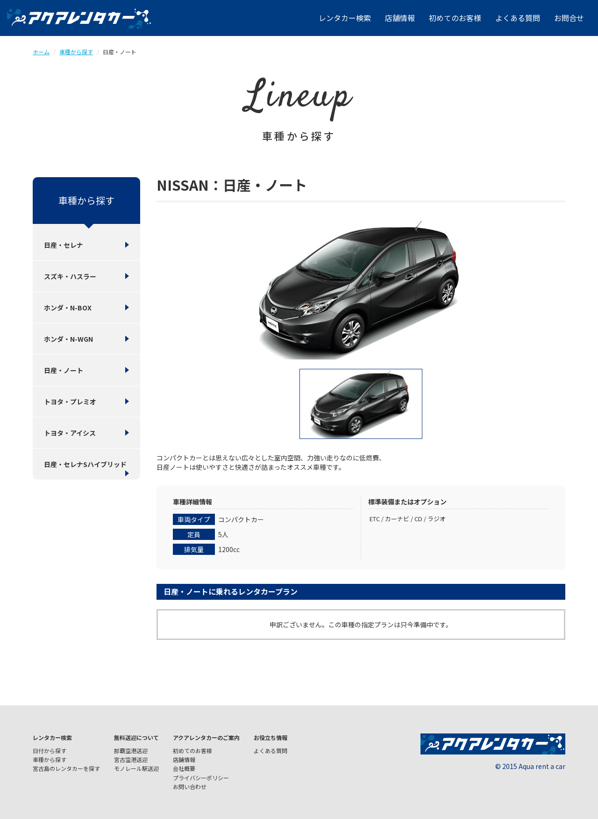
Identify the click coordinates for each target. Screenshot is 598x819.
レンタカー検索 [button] (345, 17)
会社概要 (184, 768)
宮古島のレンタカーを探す (66, 768)
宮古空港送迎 (131, 759)
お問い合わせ (189, 786)
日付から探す (49, 750)
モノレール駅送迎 (136, 768)
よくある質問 (517, 17)
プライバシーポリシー (201, 778)
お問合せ (569, 17)
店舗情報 (400, 17)
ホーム (41, 52)
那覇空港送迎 (131, 750)
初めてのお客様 (455, 17)
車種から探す (76, 52)
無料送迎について (136, 737)
